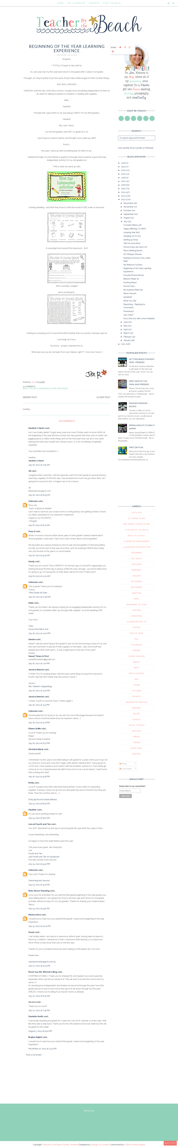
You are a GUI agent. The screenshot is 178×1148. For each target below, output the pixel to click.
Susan (31, 932)
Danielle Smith (35, 1016)
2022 (123, 170)
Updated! (127, 297)
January (127, 340)
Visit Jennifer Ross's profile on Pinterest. (136, 148)
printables (62, 388)
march (136, 662)
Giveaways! (128, 311)
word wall (136, 748)
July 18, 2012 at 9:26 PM (39, 776)
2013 (123, 196)
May (125, 326)
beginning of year (47, 388)
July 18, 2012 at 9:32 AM (39, 555)
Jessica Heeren (36, 669)
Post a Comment (34, 1055)
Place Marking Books (132, 250)
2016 (123, 185)
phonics (136, 696)
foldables (136, 645)
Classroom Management (136, 541)
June (125, 322)
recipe (136, 714)
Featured (137, 564)
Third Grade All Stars (37, 593)
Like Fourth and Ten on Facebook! (43, 857)
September (128, 214)
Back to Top (170, 1143)
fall (136, 639)
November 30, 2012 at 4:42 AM (42, 1048)
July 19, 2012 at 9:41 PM (39, 885)
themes (136, 742)
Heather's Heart (36, 428)
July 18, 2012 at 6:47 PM (39, 743)
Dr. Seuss (137, 559)
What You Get (129, 301)
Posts (123, 764)
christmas (136, 616)
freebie (137, 650)
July (125, 221)
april (136, 599)
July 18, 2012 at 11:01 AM (39, 576)
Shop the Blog (112, 3)
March (126, 333)
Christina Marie (35, 749)
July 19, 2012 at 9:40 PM (39, 864)
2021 (123, 174)
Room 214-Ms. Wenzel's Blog (42, 972)
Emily (31, 783)
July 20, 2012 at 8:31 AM (39, 996)
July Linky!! (128, 315)
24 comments (29, 387)
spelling (136, 731)
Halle (31, 603)
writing (136, 754)
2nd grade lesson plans (136, 524)
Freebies (94, 3)
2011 (123, 344)
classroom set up (136, 622)
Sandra (32, 639)
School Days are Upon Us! (135, 247)
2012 (123, 199)
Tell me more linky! (131, 243)
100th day (136, 513)
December (128, 203)
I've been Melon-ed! (132, 225)
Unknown (33, 501)
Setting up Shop (130, 240)
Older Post (104, 397)
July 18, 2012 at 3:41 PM (38, 705)
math (136, 668)
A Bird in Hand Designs (134, 1144)
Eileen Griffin (34, 728)
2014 (123, 192)
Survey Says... (129, 286)
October (127, 210)
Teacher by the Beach (52, 1144)
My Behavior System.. (133, 265)
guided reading (136, 656)
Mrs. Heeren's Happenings (40, 686)
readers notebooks (136, 702)
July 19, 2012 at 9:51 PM (38, 908)
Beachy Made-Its (131, 279)
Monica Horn (34, 915)
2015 (123, 188)
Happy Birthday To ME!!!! (134, 229)
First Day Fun (136, 447)
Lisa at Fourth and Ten (39, 824)
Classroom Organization (137, 547)
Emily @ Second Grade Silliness (42, 799)
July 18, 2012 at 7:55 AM (39, 465)
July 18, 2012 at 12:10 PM (39, 633)
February (127, 337)
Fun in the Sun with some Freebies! (139, 318)
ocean (136, 685)
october (136, 691)
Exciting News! (130, 282)
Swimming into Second (39, 880)
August (127, 218)
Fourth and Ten (35, 853)
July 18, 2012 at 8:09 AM (39, 495)
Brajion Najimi (35, 1037)
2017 (123, 181)
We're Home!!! (129, 293)
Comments (126, 769)
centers (136, 610)
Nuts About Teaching (39, 891)
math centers (136, 674)
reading (136, 708)
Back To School (30, 388)
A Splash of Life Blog (136, 530)
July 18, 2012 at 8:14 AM (39, 525)
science (137, 720)
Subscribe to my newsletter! (132, 786)
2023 (123, 167)
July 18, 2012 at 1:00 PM (39, 663)
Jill (29, 471)
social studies (137, 725)
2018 (123, 177)
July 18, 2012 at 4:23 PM (39, 722)
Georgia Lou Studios (100, 1144)
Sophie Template (70, 1144)
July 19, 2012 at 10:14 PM (39, 926)
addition (136, 593)
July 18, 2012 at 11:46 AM (39, 597)
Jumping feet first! (131, 232)
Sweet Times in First (38, 656)
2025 (123, 163)
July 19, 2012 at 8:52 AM (39, 803)
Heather (32, 810)
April (125, 329)
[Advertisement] (66, 1079)
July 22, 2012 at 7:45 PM (39, 1010)
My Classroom (76, 3)
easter (136, 628)
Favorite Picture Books (133, 275)
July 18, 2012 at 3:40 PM (39, 690)
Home (60, 3)
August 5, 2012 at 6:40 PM (40, 1031)
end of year (136, 633)
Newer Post (30, 397)
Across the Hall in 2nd (38, 629)
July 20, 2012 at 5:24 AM (39, 966)
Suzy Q (31, 531)
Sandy (31, 561)
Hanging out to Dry (132, 236)
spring (136, 737)
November (128, 207)
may (136, 679)
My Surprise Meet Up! (133, 290)
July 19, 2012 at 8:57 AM (39, 818)
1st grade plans (136, 518)
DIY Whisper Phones (132, 254)
